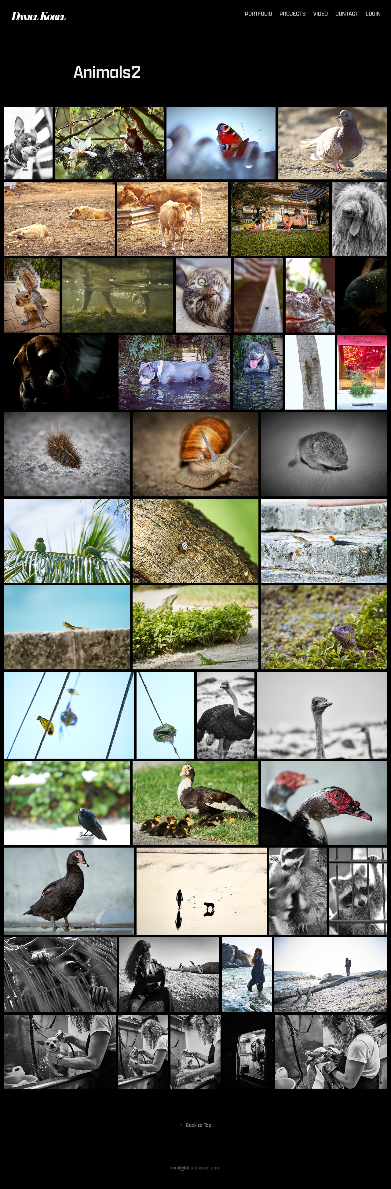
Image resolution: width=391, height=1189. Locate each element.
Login (373, 13)
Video (320, 13)
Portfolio (258, 13)
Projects (293, 13)
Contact (346, 13)
